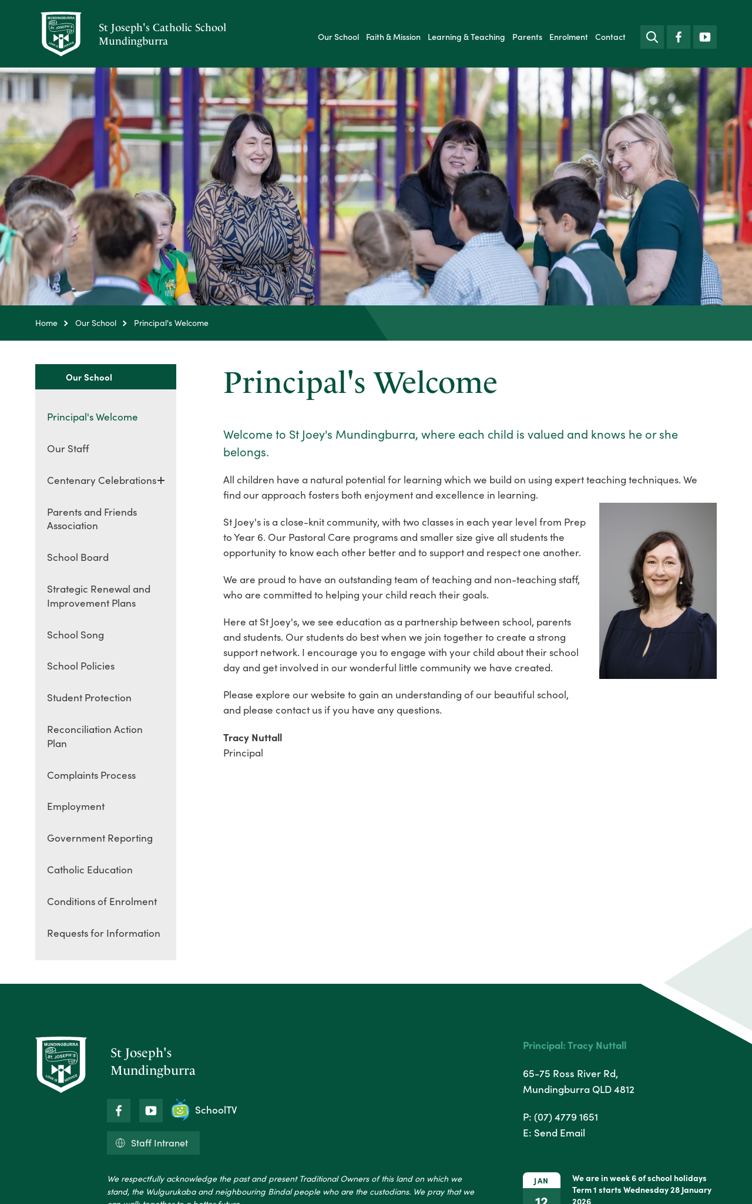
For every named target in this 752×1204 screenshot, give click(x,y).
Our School (338, 37)
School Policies (81, 665)
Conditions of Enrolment (102, 901)
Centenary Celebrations (101, 480)
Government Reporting (100, 838)
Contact (610, 37)
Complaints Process (91, 775)
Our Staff (68, 448)
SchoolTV (204, 1110)
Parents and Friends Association (92, 519)
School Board (78, 557)
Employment (76, 806)
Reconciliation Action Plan (95, 736)
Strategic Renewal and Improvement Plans (98, 596)
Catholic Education (90, 869)
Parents (527, 37)
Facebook (678, 34)
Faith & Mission (393, 37)
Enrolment (568, 37)
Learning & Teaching (466, 37)
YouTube (705, 34)
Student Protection (89, 697)
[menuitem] (338, 37)
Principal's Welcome (92, 416)
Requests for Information (103, 933)
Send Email (559, 1132)
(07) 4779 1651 (566, 1116)
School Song (75, 634)
